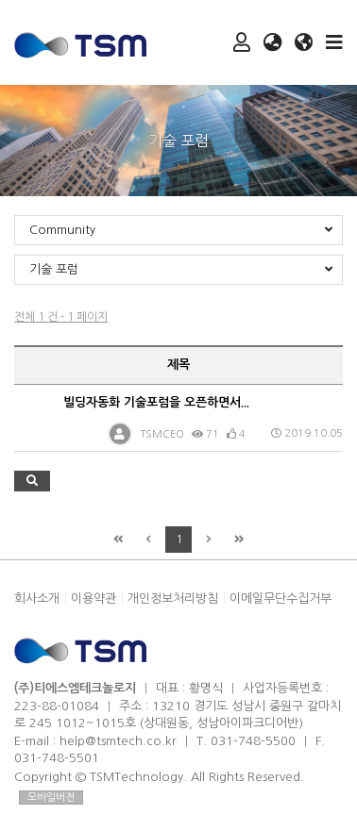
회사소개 (37, 598)
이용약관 (93, 598)
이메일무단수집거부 (281, 598)
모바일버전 (51, 797)
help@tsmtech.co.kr (118, 741)
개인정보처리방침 (173, 598)
